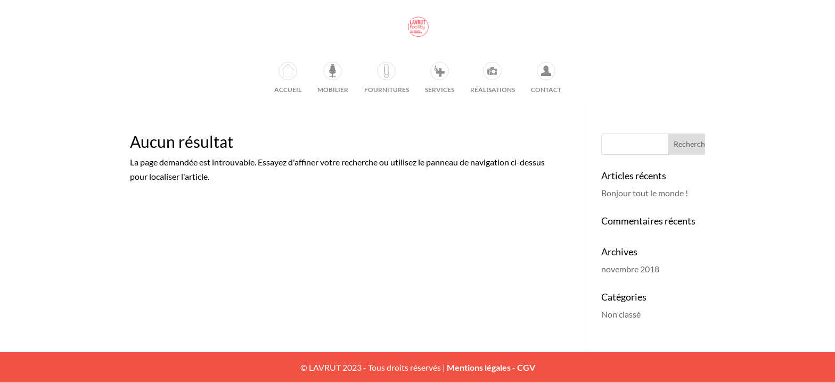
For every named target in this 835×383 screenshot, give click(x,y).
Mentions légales (479, 367)
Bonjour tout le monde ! (644, 193)
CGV (526, 367)
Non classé (621, 314)
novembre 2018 (630, 269)
